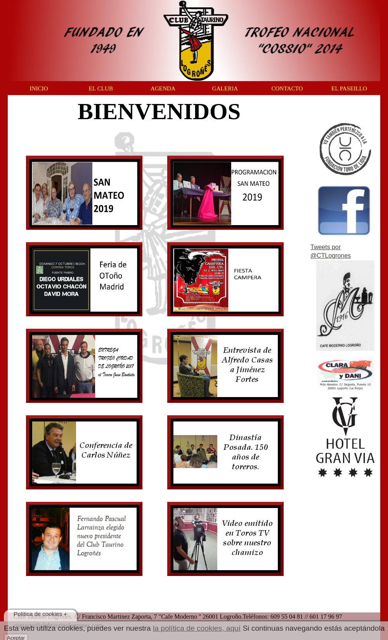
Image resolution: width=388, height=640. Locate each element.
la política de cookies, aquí (197, 628)
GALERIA (225, 88)
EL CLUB (101, 88)
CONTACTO (287, 88)
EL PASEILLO (349, 88)
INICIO (38, 88)
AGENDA (163, 88)
